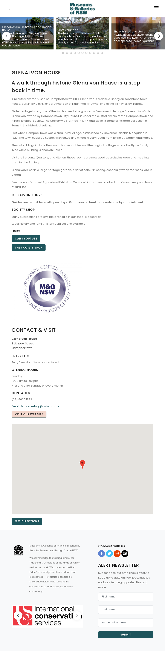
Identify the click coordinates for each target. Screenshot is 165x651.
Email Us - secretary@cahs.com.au (36, 406)
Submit (125, 634)
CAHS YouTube (26, 238)
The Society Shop (28, 247)
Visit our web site (29, 414)
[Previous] (6, 36)
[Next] (158, 36)
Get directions (27, 521)
